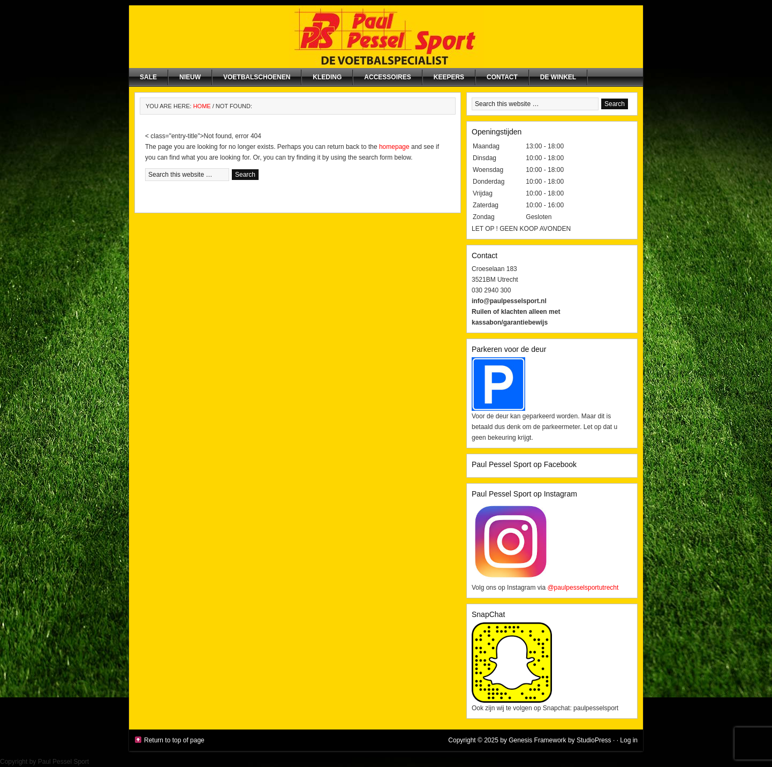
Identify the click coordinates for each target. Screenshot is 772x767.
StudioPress (594, 740)
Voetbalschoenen (256, 77)
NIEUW (190, 77)
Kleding (327, 77)
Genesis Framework (537, 740)
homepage (394, 147)
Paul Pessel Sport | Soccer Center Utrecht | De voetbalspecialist (386, 36)
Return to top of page (174, 740)
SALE (148, 77)
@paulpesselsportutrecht (582, 587)
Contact (502, 77)
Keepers (449, 77)
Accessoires (387, 77)
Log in (629, 740)
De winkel (558, 77)
